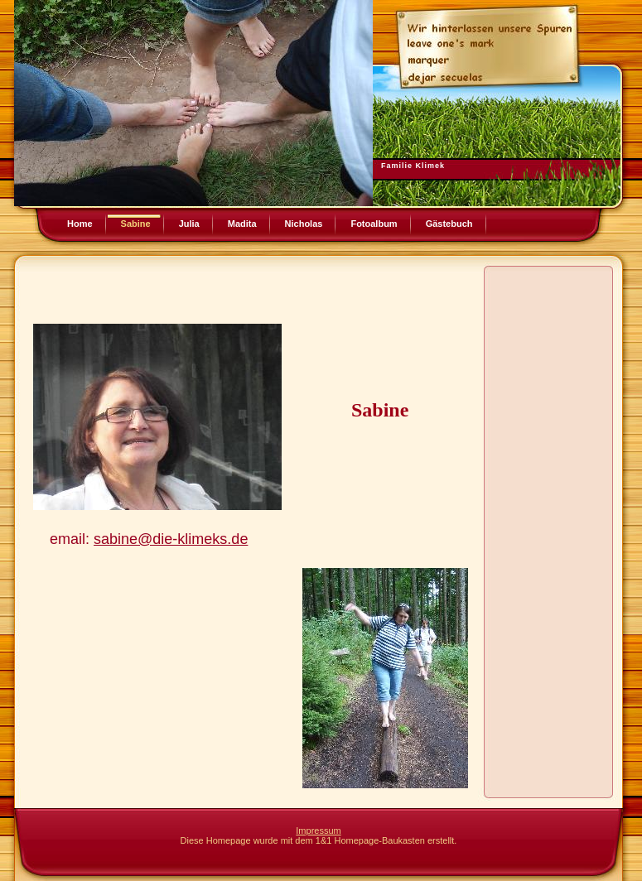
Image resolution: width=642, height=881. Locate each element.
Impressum (318, 830)
